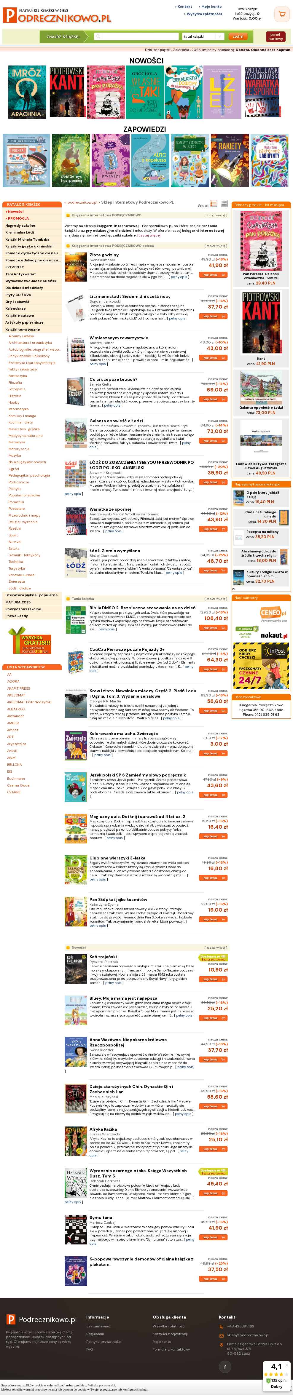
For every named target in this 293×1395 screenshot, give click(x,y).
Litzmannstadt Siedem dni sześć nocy (130, 296)
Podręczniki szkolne (23, 609)
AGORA (13, 681)
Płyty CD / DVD (18, 295)
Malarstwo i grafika (24, 429)
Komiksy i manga (22, 415)
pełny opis (179, 277)
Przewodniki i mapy (25, 515)
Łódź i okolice (20, 588)
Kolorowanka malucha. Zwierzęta (124, 733)
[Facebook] (225, 1367)
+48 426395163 (240, 1326)
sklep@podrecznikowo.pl (248, 1335)
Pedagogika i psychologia (29, 475)
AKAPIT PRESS (18, 688)
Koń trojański (103, 956)
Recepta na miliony (262, 532)
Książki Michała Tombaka (27, 239)
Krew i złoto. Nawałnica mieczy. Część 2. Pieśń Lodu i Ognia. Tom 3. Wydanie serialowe (143, 693)
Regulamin (95, 1334)
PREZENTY (14, 267)
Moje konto (162, 1341)
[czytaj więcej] (149, 235)
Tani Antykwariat (20, 274)
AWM (11, 757)
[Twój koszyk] (282, 14)
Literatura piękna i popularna (31, 595)
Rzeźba (15, 528)
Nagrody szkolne (20, 225)
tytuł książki (194, 36)
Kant (261, 359)
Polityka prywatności (104, 1341)
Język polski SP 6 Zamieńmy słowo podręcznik (138, 775)
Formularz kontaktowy (171, 1349)
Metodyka (17, 442)
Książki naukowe (19, 315)
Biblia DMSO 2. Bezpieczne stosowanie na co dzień (143, 608)
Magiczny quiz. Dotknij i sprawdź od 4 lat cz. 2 (137, 816)
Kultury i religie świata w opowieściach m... (267, 574)
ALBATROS (16, 709)
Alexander (15, 716)
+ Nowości (14, 211)
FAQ (89, 1349)
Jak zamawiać (98, 1326)
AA (9, 674)
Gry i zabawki (17, 301)
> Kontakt (183, 6)
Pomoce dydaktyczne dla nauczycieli (33, 253)
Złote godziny (104, 255)
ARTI (11, 736)
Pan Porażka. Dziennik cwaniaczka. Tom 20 (261, 276)
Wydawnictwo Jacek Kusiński (31, 281)
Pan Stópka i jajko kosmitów (118, 899)
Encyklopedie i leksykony (29, 356)
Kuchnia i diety (21, 422)
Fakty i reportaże (23, 369)
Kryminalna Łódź (20, 232)
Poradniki (16, 502)
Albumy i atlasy (21, 336)
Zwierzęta (17, 581)
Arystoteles (16, 744)
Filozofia (15, 382)
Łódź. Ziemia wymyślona (115, 550)
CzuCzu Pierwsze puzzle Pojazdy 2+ (127, 649)
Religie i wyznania (23, 522)
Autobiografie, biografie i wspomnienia (35, 349)
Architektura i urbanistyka (30, 342)
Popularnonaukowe (24, 495)
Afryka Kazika (103, 1129)
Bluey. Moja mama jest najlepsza (123, 998)
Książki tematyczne (22, 329)
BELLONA (14, 764)
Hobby (14, 402)
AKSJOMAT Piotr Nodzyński (29, 702)
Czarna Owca (18, 785)
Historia (15, 396)
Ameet (12, 730)
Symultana (101, 1217)
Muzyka (15, 455)
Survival (15, 541)
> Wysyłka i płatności (203, 14)
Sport (13, 535)
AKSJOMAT (16, 695)
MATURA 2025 (18, 602)
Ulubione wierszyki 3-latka (117, 858)
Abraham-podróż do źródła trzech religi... (258, 553)
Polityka (15, 488)
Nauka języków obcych (27, 462)
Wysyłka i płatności (169, 1326)
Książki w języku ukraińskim (29, 246)
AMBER (13, 723)
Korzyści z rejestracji (170, 1334)
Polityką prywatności (101, 1385)
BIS (9, 771)
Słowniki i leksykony (25, 555)
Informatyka (19, 409)
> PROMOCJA (17, 218)
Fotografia (17, 389)
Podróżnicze (19, 482)
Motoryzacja (19, 449)
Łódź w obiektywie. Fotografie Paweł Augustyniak (261, 466)
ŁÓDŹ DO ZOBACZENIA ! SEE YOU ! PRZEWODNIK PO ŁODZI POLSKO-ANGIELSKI (142, 465)
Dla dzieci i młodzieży (24, 287)
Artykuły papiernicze (24, 322)
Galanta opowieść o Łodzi (116, 421)
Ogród (14, 468)
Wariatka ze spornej (110, 509)
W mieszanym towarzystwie (119, 338)
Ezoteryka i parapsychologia (32, 362)
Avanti (12, 750)
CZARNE (14, 792)
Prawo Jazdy (16, 615)
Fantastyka (18, 375)
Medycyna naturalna (26, 435)
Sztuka (14, 548)
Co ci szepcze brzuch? (114, 379)
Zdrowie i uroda (22, 575)
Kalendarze (15, 308)
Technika (16, 561)
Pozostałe (17, 508)
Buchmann (16, 778)
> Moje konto (210, 6)
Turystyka (17, 568)
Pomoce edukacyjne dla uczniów (33, 260)
